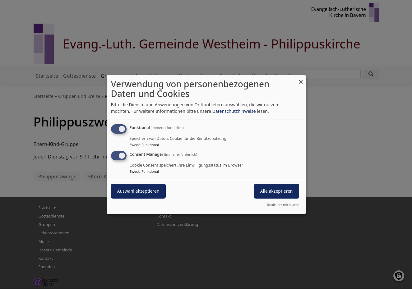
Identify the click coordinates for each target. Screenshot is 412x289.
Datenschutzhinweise (234, 111)
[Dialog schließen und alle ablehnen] (301, 79)
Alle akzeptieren (276, 191)
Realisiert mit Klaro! (283, 204)
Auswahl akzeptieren (138, 191)
